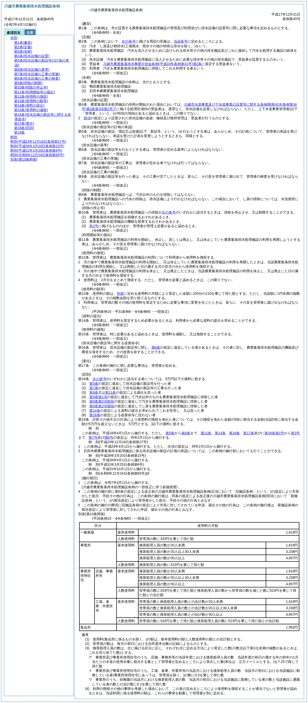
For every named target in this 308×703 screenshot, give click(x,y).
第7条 (93, 388)
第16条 (94, 415)
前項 (87, 118)
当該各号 (181, 41)
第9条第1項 (98, 397)
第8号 (108, 437)
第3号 (295, 433)
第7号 (93, 437)
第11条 (110, 392)
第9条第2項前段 (101, 401)
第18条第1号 (274, 433)
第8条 (93, 392)
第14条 (94, 410)
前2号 (93, 226)
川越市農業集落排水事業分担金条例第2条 (152, 64)
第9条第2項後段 (101, 406)
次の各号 (129, 41)
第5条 (93, 384)
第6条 (155, 347)
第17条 (248, 433)
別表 (120, 293)
